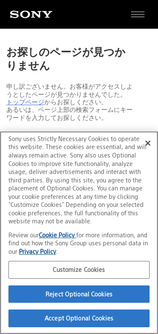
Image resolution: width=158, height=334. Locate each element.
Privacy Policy (37, 251)
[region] (79, 232)
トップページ (25, 102)
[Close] (148, 143)
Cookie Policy (57, 235)
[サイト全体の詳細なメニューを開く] (137, 14)
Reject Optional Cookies (79, 294)
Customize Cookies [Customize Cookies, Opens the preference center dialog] (79, 269)
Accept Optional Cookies (79, 318)
